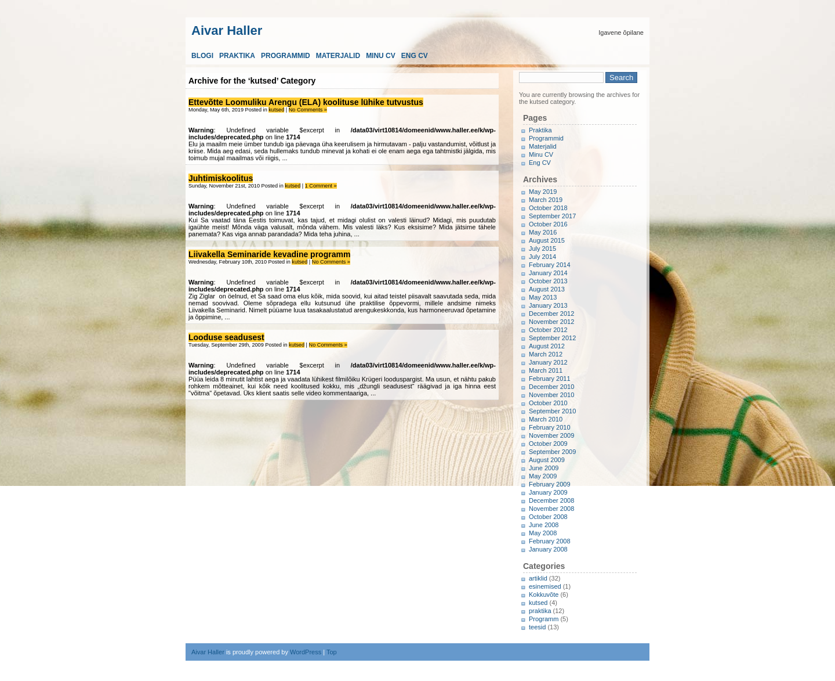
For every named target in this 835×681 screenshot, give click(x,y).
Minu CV (380, 56)
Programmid (285, 56)
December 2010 (551, 386)
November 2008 (551, 508)
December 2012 (551, 313)
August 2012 (547, 346)
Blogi (202, 56)
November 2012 (551, 321)
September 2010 (552, 411)
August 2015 (547, 240)
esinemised (545, 586)
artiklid (538, 578)
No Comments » (308, 110)
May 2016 (543, 232)
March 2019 (545, 199)
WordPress (305, 651)
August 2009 (547, 459)
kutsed (276, 110)
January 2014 (548, 272)
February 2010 (550, 427)
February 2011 (550, 378)
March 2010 (545, 419)
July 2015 (542, 248)
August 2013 (547, 289)
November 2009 (551, 435)
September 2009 (552, 451)
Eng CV (414, 56)
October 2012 (548, 329)
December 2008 (551, 500)
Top (331, 651)
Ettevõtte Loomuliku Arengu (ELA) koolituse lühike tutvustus (305, 102)
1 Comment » (321, 186)
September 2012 (552, 337)
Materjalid (338, 56)
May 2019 (543, 191)
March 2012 (545, 354)
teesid (537, 627)
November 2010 (551, 394)
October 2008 (548, 516)
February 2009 (550, 484)
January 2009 (548, 492)
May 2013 (543, 297)
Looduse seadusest (226, 337)
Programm (543, 618)
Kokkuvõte (543, 594)
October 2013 (548, 281)
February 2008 (550, 541)
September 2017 (552, 215)
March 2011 (545, 370)
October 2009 (548, 443)
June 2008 (543, 524)
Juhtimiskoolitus (220, 178)
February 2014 (550, 264)
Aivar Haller (226, 29)
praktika (540, 610)
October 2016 (548, 224)
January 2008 (548, 549)
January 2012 (548, 362)
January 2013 (548, 305)
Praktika (237, 56)
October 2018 (548, 207)
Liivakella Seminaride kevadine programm (269, 254)
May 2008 (543, 532)
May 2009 (543, 476)
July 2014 (542, 256)
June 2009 (543, 467)
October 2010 (548, 402)
